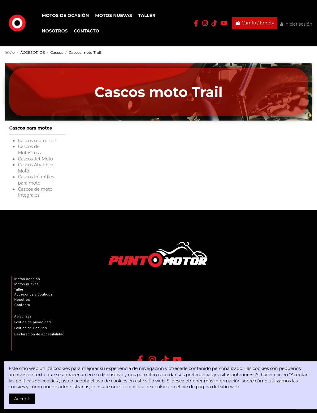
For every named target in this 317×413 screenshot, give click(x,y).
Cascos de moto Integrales (35, 192)
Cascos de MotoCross (29, 149)
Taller (18, 289)
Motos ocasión (27, 279)
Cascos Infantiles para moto (36, 180)
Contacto (22, 305)
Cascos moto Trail (37, 140)
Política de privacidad (32, 322)
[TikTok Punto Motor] (214, 23)
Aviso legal (23, 316)
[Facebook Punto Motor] (196, 23)
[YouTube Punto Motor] (223, 23)
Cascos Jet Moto (35, 159)
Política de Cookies (30, 328)
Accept (21, 399)
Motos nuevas (26, 284)
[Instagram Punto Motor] (205, 23)
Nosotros (22, 299)
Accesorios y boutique (33, 294)
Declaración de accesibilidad (39, 334)
